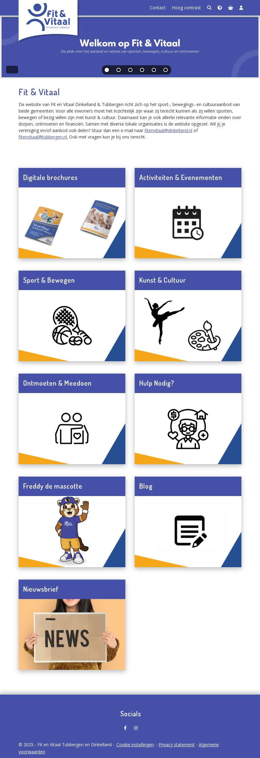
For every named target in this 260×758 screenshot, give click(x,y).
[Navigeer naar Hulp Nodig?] (188, 428)
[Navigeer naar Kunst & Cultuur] (188, 325)
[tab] (107, 71)
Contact (158, 8)
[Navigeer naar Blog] (188, 531)
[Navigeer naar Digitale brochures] (72, 223)
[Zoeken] (209, 7)
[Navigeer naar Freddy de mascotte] (72, 531)
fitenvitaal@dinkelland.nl (168, 130)
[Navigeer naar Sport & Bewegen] (72, 325)
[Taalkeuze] (219, 7)
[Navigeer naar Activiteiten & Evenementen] (188, 223)
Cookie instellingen (135, 744)
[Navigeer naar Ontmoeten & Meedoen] (72, 428)
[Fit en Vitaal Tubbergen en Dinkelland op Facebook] (125, 725)
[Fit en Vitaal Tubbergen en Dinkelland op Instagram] (136, 725)
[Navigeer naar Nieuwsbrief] (72, 634)
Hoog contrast (186, 8)
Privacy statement (176, 744)
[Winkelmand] (230, 7)
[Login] (241, 7)
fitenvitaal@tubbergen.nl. (43, 137)
